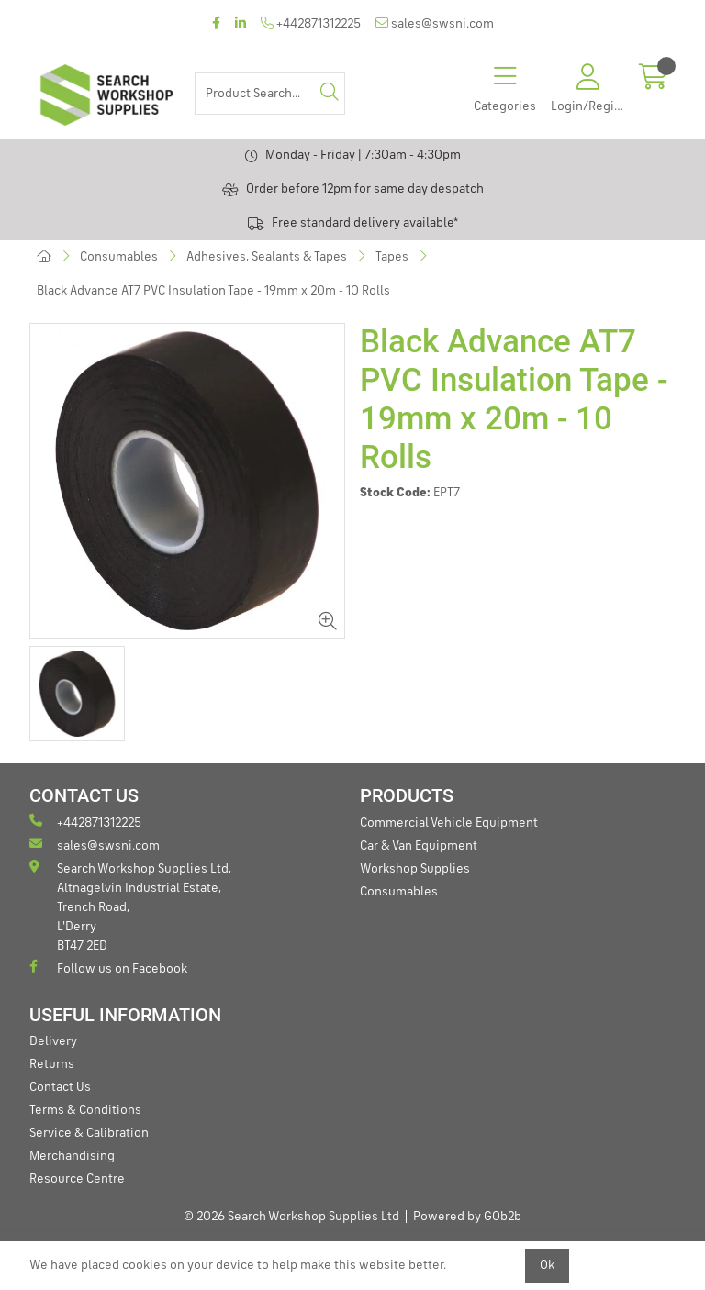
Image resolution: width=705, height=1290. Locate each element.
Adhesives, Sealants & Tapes (266, 256)
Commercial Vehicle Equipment (449, 823)
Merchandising (72, 1156)
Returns (51, 1064)
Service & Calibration (89, 1133)
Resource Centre (77, 1179)
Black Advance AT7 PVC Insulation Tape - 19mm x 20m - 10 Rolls (213, 290)
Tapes (391, 256)
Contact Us (60, 1087)
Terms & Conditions (85, 1110)
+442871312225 (311, 23)
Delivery (53, 1041)
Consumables (119, 256)
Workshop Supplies (415, 868)
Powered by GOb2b (467, 1216)
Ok (547, 1265)
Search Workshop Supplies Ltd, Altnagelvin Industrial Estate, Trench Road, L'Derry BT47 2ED (130, 906)
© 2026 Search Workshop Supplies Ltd (291, 1216)
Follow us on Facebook (108, 967)
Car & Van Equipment (418, 846)
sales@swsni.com (434, 23)
